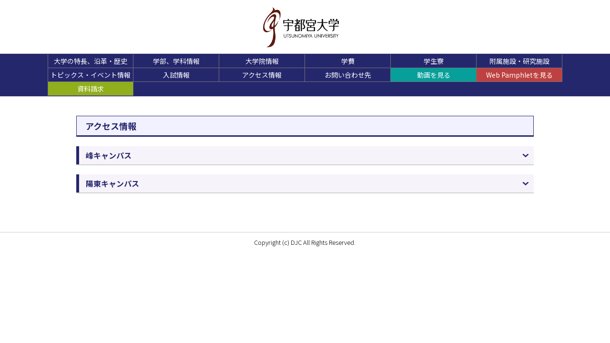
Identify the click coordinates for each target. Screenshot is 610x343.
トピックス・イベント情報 (91, 75)
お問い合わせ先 (348, 75)
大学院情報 (262, 61)
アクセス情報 (262, 75)
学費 (348, 61)
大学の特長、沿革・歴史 (90, 61)
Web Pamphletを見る (519, 75)
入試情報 (176, 75)
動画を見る (433, 75)
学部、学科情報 (176, 61)
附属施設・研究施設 (519, 61)
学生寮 (434, 61)
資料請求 (90, 88)
